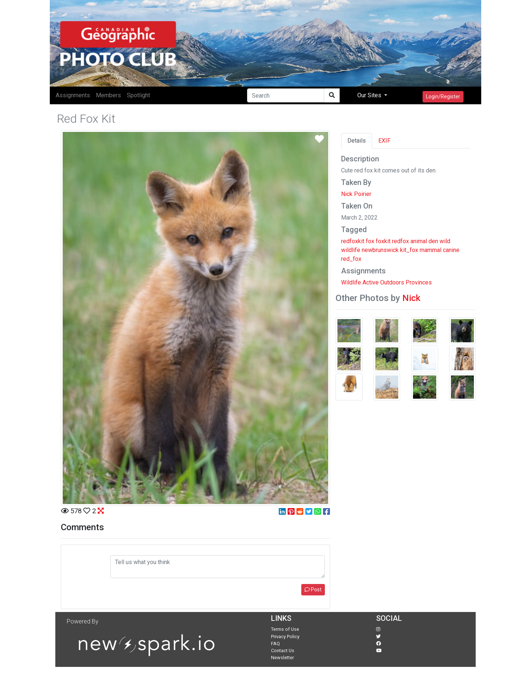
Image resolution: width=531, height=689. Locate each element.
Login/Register (443, 96)
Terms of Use (285, 629)
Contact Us (282, 650)
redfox (400, 241)
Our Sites (370, 95)
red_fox (351, 258)
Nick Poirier (356, 193)
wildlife (350, 249)
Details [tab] (356, 140)
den (433, 241)
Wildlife (351, 282)
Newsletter (282, 657)
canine (451, 249)
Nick (411, 298)
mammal (430, 249)
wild (445, 241)
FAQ (275, 643)
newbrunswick (380, 249)
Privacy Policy (285, 636)
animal (418, 241)
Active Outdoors (383, 282)
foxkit (383, 241)
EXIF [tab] (384, 140)
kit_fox (409, 249)
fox (370, 241)
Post (313, 589)
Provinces (419, 282)
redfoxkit (352, 241)
